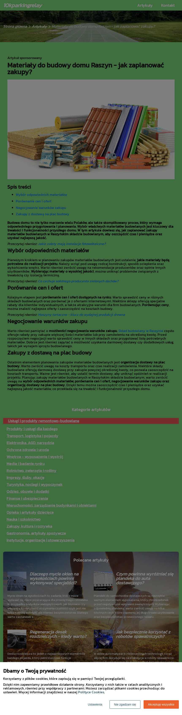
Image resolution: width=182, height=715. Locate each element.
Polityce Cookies (91, 692)
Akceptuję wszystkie (161, 704)
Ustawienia (95, 704)
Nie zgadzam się (125, 704)
